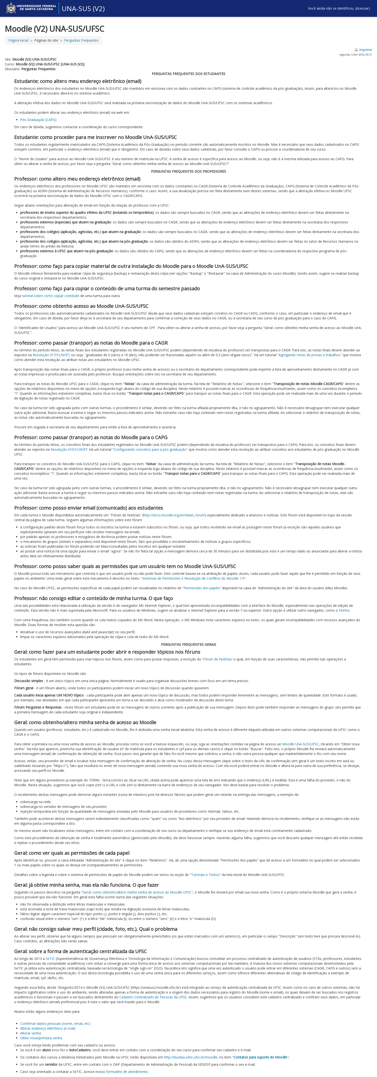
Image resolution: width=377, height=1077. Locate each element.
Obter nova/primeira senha (41, 1038)
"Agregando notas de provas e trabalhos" (309, 355)
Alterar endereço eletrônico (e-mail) (47, 1028)
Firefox (344, 610)
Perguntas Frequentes (81, 40)
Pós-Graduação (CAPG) (38, 119)
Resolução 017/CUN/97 (51, 355)
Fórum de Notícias (217, 659)
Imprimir (365, 49)
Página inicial (18, 40)
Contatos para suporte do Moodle (260, 1057)
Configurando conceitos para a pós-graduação (150, 449)
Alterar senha (30, 1033)
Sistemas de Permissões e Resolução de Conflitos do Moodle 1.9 (193, 578)
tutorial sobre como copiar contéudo (50, 295)
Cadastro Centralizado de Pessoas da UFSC (152, 997)
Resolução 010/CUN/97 (69, 449)
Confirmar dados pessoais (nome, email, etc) (55, 1023)
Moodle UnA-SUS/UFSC (300, 744)
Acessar (362, 8)
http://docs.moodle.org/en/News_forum (174, 515)
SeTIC (50, 958)
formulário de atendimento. (127, 1071)
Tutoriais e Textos (205, 874)
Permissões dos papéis (202, 588)
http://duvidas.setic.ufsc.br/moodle (190, 1057)
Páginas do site (46, 40)
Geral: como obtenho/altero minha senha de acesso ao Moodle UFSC (137, 892)
